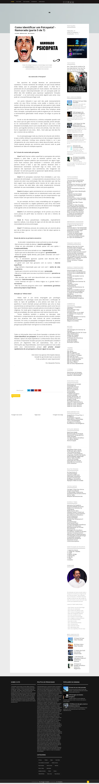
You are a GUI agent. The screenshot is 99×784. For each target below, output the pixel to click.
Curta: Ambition (72, 464)
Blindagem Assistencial (74, 480)
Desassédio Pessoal (73, 388)
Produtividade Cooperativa (75, 493)
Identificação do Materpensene (76, 535)
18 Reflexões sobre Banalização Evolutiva (76, 192)
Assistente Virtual (72, 541)
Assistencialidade (72, 396)
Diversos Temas (49, 766)
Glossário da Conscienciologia (78, 147)
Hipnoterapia (49, 769)
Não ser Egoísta (72, 353)
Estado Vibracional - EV (74, 397)
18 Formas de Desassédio (74, 236)
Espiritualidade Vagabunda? (75, 457)
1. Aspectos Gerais (72, 551)
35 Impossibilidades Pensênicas (76, 526)
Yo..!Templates (59, 783)
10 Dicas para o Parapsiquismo (76, 273)
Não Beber (70, 352)
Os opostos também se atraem (76, 532)
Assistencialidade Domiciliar (75, 508)
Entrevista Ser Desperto (74, 217)
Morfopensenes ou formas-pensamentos (75, 529)
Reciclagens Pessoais (73, 402)
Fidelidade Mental (72, 319)
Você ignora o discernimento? (76, 514)
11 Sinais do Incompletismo (75, 214)
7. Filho (69, 559)
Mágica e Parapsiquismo (74, 296)
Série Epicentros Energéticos (75, 292)
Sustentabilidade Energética (75, 299)
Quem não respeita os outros (76, 318)
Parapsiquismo (71, 386)
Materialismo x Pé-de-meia (75, 420)
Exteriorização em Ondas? (74, 271)
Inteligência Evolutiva (42, 772)
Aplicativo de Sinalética (74, 506)
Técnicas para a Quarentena (75, 181)
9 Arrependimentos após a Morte (77, 209)
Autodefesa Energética (74, 399)
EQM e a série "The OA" (74, 260)
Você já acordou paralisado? (75, 254)
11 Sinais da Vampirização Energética (75, 294)
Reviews (55, 772)
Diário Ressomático (73, 335)
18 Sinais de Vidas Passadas (75, 206)
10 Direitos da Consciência (75, 339)
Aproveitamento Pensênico (75, 516)
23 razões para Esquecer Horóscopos (74, 197)
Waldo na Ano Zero (73, 512)
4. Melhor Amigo (72, 555)
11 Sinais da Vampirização (75, 234)
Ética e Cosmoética (72, 391)
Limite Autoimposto (73, 542)
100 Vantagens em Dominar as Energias (76, 283)
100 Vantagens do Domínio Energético (79, 114)
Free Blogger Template (44, 783)
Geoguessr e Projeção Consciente (77, 258)
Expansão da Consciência (74, 463)
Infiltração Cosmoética (73, 477)
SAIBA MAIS (40, 2)
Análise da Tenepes (73, 336)
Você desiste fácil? (72, 524)
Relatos (49, 772)
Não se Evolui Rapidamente (75, 364)
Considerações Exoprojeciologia (76, 537)
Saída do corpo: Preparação (75, 404)
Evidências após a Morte (74, 452)
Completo (70, 561)
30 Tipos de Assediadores (74, 238)
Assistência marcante (73, 476)
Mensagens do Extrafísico (74, 531)
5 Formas (40, 761)
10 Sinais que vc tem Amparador (77, 229)
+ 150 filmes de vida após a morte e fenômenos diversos (79, 126)
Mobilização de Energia (74, 385)
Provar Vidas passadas (73, 459)
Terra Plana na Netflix (73, 453)
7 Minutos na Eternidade (74, 195)
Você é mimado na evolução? (75, 207)
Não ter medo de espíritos (75, 359)
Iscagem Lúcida (71, 400)
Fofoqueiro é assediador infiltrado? (74, 308)
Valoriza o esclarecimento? (75, 534)
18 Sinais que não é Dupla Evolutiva (75, 204)
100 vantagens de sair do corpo (76, 257)
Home (11, 2)
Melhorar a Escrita (72, 389)
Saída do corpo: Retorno (74, 407)
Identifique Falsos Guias (74, 450)
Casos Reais (57, 761)
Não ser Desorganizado (74, 360)
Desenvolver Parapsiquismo (75, 436)
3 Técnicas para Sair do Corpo (76, 250)
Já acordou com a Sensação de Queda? (76, 187)
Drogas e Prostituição (73, 479)
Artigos (51, 761)
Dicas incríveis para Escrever (75, 213)
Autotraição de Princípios (74, 216)
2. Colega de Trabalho (73, 552)
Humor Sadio (71, 496)
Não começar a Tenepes (74, 356)
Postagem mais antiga (58, 416)
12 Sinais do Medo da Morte (75, 210)
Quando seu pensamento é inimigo (75, 520)
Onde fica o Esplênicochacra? (76, 291)
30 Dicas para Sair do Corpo (75, 256)
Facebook (32, 2)
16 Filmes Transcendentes (75, 455)
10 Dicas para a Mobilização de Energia (76, 274)
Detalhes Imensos (55, 763)
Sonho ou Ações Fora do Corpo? (76, 253)
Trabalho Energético (73, 395)
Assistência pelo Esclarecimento (76, 494)
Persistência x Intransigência (75, 424)
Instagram (25, 2)
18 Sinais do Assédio (73, 233)
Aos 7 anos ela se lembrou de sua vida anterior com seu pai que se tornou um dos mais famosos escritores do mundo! (76, 70)
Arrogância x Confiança (74, 423)
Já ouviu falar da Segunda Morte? (75, 183)
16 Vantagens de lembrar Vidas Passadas (76, 201)
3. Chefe (69, 554)
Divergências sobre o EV (74, 298)
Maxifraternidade (72, 433)
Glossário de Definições (74, 527)
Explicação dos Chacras (74, 461)
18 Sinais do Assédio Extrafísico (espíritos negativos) (79, 159)
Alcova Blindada (71, 523)
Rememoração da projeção (75, 435)
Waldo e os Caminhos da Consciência (74, 509)
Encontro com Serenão (74, 251)
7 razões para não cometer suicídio (78, 136)
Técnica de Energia (72, 460)
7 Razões (46, 761)
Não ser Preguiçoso (73, 362)
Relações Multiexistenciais (75, 497)
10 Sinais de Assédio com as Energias (75, 277)
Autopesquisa (71, 393)
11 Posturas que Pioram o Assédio (75, 226)
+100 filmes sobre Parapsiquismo (72, 286)
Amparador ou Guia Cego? (75, 231)
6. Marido (70, 558)
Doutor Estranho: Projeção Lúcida (75, 261)
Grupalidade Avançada (73, 538)
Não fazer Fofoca (72, 363)
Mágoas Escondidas (73, 322)
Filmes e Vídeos (41, 769)
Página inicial (37, 416)
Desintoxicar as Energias (74, 373)
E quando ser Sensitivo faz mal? (76, 185)
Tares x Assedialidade (73, 422)
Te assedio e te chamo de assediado (75, 315)
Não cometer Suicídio (73, 355)
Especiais (56, 766)
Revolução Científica (73, 343)
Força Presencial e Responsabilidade (72, 518)
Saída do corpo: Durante (74, 406)
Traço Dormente (72, 340)
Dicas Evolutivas (41, 766)
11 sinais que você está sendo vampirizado (79, 653)
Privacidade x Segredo (73, 419)
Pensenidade (71, 392)
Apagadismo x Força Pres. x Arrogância (75, 416)
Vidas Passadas (71, 437)
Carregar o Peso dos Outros (75, 490)
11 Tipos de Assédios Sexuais (75, 237)
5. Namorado (71, 557)
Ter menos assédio (72, 440)
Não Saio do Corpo (72, 357)
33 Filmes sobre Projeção (74, 249)
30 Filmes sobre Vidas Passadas (76, 199)
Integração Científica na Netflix (76, 456)
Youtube (17, 2)
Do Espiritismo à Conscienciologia (72, 474)
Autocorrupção (71, 442)
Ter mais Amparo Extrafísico (75, 439)
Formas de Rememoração (74, 375)
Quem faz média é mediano (75, 211)
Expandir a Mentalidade (74, 376)
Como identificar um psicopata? (43, 763)
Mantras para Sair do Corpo (75, 247)
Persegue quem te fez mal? (75, 313)
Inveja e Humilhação (73, 492)
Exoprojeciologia (72, 342)
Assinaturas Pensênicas (74, 539)
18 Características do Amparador (77, 230)
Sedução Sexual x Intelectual (75, 513)
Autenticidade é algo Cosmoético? (73, 311)
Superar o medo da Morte (75, 403)
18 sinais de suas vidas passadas (80, 102)
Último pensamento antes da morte (76, 190)
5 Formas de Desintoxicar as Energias (75, 288)
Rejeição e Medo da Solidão (75, 481)
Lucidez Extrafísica (72, 338)
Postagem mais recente (16, 416)
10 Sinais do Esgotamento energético (75, 280)
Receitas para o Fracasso (74, 320)
